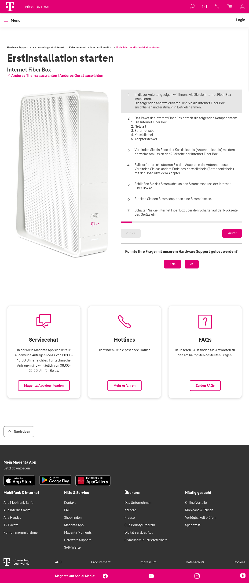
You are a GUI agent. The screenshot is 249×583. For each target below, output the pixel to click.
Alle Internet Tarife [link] (17, 520)
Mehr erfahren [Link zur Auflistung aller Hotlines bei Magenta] (124, 409)
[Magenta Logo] (10, 6)
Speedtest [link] (192, 535)
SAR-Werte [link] (72, 557)
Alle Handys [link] (12, 527)
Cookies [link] (239, 571)
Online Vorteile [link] (196, 512)
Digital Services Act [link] (138, 542)
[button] (10, 6)
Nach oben (18, 441)
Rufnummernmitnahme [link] (21, 542)
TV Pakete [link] (11, 535)
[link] (205, 6)
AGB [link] (58, 571)
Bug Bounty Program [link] (139, 535)
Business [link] (43, 7)
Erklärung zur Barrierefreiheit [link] (145, 549)
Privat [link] (29, 7)
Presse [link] (129, 527)
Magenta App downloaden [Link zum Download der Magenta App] (44, 409)
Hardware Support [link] (77, 549)
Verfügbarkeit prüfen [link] (200, 527)
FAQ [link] (67, 520)
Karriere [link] (130, 520)
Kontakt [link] (70, 512)
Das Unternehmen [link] (137, 512)
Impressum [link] (148, 571)
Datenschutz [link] (195, 571)
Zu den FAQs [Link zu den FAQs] (205, 409)
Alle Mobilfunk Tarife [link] (18, 512)
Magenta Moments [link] (78, 542)
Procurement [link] (100, 571)
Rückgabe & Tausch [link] (199, 520)
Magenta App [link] (74, 535)
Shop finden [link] (73, 527)
